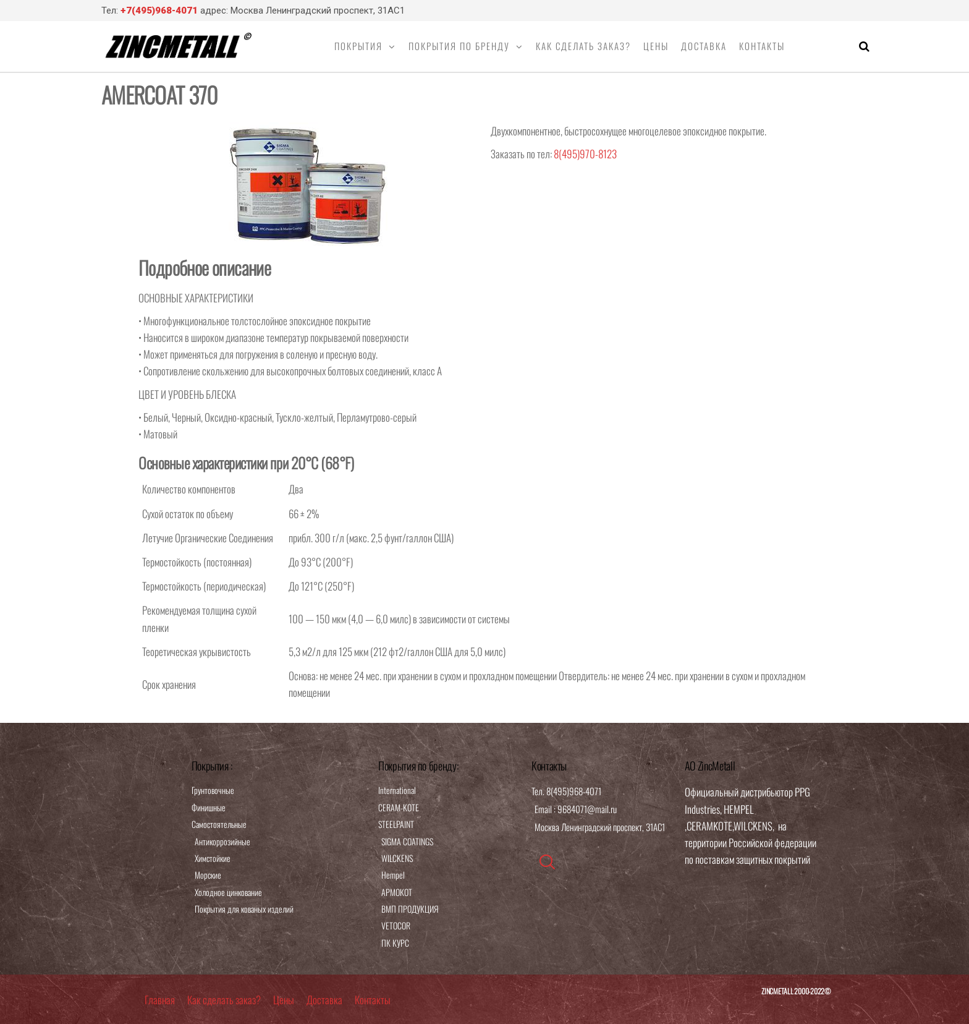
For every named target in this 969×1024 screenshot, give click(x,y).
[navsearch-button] (547, 862)
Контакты (762, 46)
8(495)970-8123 (585, 153)
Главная (160, 999)
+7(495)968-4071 (159, 10)
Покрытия (358, 46)
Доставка (704, 46)
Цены (656, 46)
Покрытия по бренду (459, 46)
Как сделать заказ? (583, 46)
